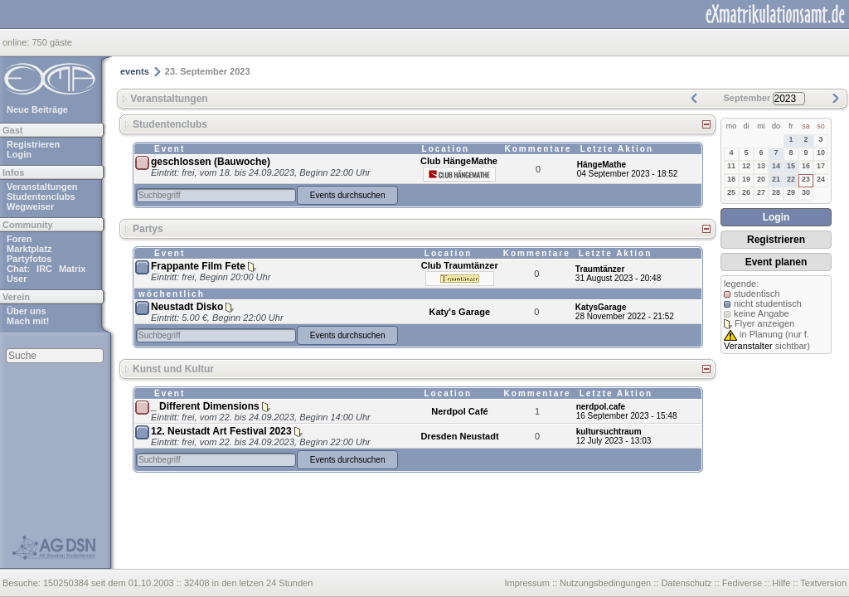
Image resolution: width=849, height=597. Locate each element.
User (17, 279)
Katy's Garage (459, 312)
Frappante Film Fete (198, 266)
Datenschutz (686, 583)
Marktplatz (29, 249)
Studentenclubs (41, 196)
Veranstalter (748, 346)
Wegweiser (30, 206)
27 (761, 192)
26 (746, 192)
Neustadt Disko (187, 307)
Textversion (823, 583)
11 (731, 166)
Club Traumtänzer (459, 265)
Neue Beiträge (37, 109)
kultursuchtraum (609, 431)
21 (776, 179)
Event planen (776, 262)
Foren (19, 239)
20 (761, 179)
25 (731, 192)
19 (746, 179)
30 (806, 192)
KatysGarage (601, 307)
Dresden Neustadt (459, 436)
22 (791, 179)
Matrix (72, 269)
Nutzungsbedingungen (605, 583)
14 (776, 166)
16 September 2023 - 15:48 (626, 415)
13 (761, 166)
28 (776, 192)
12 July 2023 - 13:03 (614, 440)
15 (791, 166)
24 (821, 179)
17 (821, 166)
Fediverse (742, 583)
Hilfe (781, 583)
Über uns (26, 311)
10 (821, 152)
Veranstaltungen (42, 187)
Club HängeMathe (458, 161)
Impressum (526, 583)
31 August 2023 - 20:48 (618, 278)
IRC (44, 269)
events (134, 71)
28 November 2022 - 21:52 (624, 316)
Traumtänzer (599, 269)
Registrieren (33, 144)
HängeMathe (601, 164)
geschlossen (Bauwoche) (210, 161)
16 (806, 166)
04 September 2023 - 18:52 (627, 173)
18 (731, 179)
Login (19, 154)
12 (746, 166)
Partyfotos (29, 259)
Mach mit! (28, 321)
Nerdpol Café (459, 411)
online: (17, 42)
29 (791, 192)
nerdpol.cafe (600, 406)
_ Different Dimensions (205, 406)
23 (806, 179)
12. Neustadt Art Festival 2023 (221, 431)
